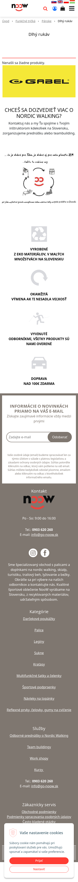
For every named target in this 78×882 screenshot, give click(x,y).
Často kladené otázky (39, 821)
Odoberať (59, 437)
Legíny (39, 641)
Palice (39, 630)
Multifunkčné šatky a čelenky (39, 675)
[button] (45, 8)
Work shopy (39, 758)
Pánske (46, 21)
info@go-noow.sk (44, 534)
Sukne (39, 653)
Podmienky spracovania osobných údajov (39, 816)
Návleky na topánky (39, 698)
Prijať (39, 861)
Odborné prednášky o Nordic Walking (39, 735)
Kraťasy (39, 664)
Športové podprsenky (39, 687)
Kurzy (39, 769)
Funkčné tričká (25, 21)
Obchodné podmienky (39, 812)
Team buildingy (39, 747)
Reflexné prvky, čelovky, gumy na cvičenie (39, 710)
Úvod (5, 21)
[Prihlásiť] (54, 8)
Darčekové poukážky (39, 618)
